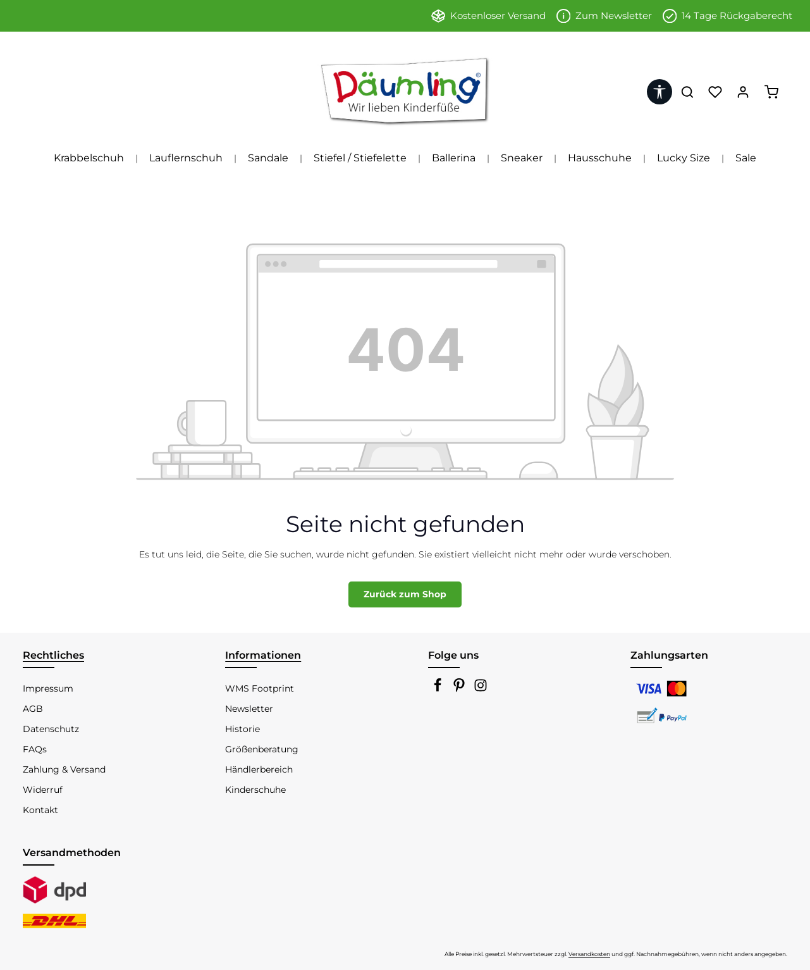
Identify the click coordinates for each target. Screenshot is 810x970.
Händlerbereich (259, 769)
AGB (33, 708)
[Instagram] (481, 689)
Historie (242, 729)
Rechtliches (53, 655)
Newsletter (249, 708)
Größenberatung (261, 749)
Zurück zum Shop (405, 594)
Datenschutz (51, 729)
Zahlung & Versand (64, 769)
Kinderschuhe (255, 789)
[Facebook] (439, 689)
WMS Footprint (259, 688)
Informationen (263, 655)
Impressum (48, 688)
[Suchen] (687, 91)
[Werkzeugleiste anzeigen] (659, 91)
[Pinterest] (460, 689)
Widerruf (43, 789)
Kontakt (40, 810)
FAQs (35, 749)
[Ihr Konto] (743, 91)
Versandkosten (589, 953)
